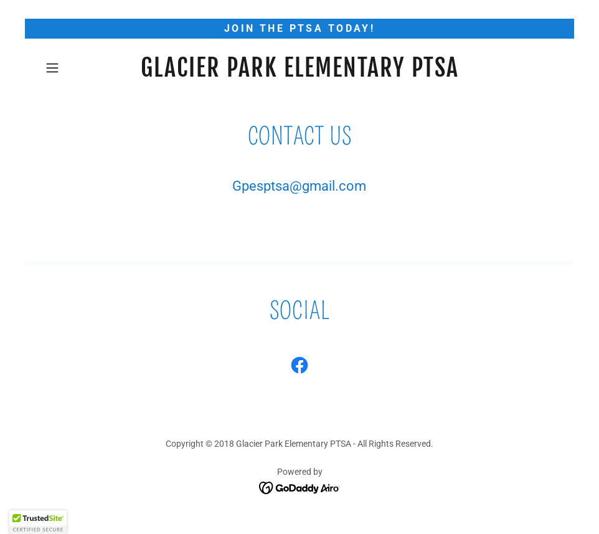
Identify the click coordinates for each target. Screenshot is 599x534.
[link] (299, 73)
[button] (79, 67)
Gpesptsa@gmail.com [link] (299, 186)
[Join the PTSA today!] (299, 28)
